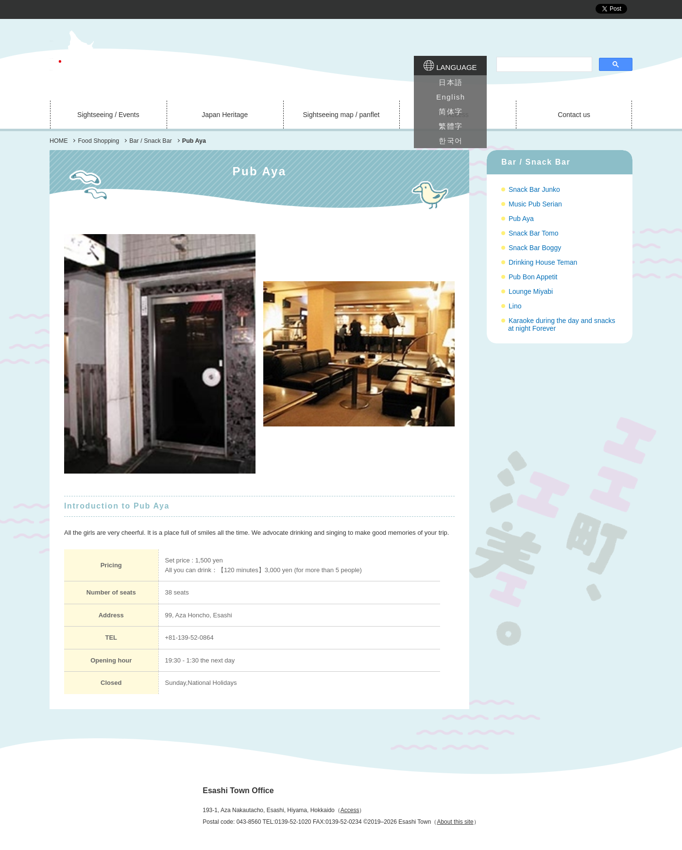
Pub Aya (521, 218)
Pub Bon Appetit (533, 277)
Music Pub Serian (535, 204)
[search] (543, 64)
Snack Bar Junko (534, 189)
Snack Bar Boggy (535, 248)
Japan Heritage (225, 115)
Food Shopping (98, 140)
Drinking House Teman (543, 262)
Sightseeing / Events (108, 115)
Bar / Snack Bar (535, 162)
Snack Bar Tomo (533, 233)
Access (458, 115)
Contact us (574, 115)
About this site (455, 821)
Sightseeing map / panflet (341, 115)
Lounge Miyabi (531, 291)
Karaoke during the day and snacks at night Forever (561, 324)
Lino (515, 306)
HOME (59, 140)
